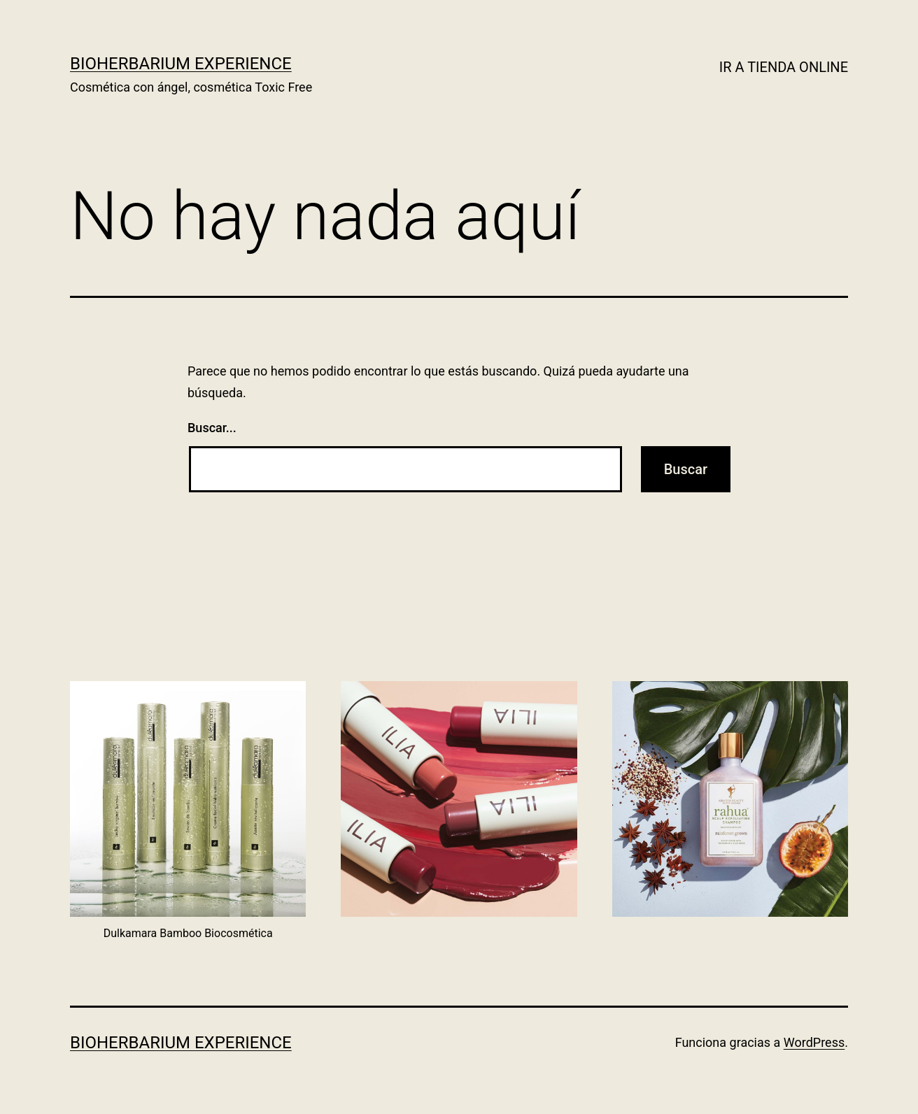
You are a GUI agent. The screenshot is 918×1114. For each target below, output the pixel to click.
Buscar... (212, 427)
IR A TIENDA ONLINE (783, 67)
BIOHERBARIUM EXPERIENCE (181, 63)
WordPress (814, 1042)
